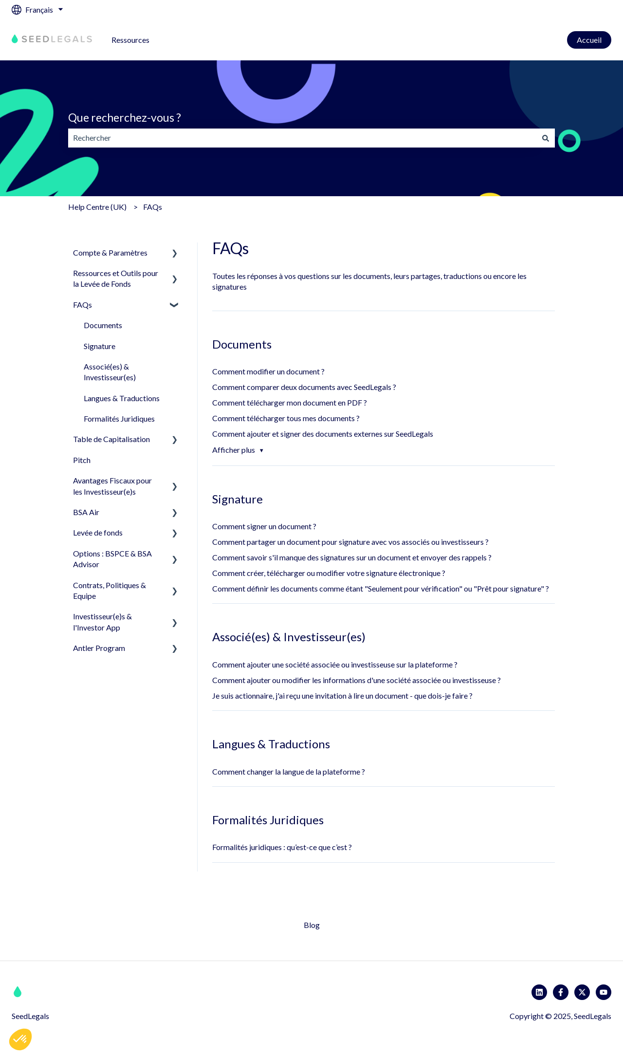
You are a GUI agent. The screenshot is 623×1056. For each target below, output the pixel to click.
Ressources (130, 39)
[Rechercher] (545, 138)
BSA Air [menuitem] (86, 512)
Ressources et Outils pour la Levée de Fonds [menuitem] (115, 278)
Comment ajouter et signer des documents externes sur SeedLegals (322, 433)
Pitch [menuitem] (82, 459)
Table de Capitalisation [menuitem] (111, 439)
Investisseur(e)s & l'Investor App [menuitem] (102, 621)
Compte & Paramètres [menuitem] (110, 252)
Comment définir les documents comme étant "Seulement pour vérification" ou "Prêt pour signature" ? (380, 588)
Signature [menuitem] (99, 346)
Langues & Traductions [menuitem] (122, 398)
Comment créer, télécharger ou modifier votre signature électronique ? (328, 572)
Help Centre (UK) (97, 206)
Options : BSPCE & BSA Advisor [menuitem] (112, 559)
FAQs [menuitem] (82, 304)
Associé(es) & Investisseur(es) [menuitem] (110, 372)
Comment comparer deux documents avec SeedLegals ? (304, 386)
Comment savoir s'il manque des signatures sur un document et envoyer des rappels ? (352, 557)
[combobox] (302, 138)
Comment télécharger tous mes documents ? (286, 418)
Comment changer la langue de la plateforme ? (289, 771)
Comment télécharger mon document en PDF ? (289, 402)
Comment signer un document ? (264, 526)
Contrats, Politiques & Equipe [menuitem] (109, 590)
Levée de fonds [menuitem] (98, 532)
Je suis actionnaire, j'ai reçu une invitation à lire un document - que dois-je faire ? (342, 695)
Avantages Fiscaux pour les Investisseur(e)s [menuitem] (112, 486)
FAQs (152, 206)
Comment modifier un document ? (268, 371)
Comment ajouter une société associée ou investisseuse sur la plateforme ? (335, 664)
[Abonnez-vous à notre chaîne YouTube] (603, 992)
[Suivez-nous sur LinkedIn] (539, 992)
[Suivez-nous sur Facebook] (560, 992)
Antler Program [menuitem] (99, 647)
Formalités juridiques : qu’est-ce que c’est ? (282, 847)
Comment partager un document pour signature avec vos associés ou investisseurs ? (350, 541)
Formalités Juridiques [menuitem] (119, 418)
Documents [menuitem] (103, 325)
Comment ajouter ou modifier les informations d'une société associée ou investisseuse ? (356, 680)
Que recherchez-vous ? (124, 117)
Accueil (589, 39)
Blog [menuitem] (312, 924)
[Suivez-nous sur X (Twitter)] (582, 992)
